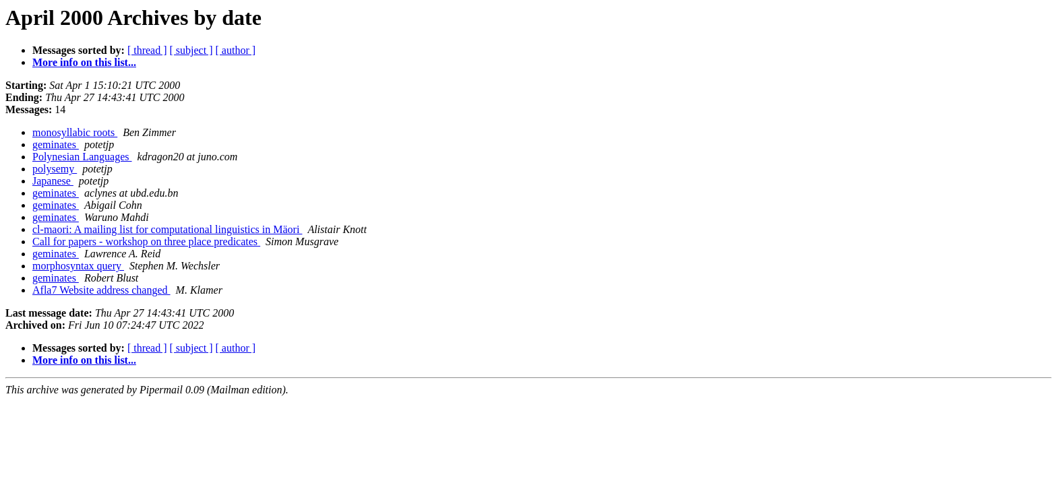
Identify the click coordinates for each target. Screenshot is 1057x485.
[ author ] (236, 50)
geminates (55, 144)
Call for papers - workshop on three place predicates (146, 241)
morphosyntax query (78, 265)
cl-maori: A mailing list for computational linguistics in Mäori (167, 229)
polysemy (54, 168)
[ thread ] (147, 50)
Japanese (52, 181)
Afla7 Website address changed (101, 290)
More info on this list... (84, 62)
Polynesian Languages (82, 156)
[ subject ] (191, 50)
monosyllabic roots (74, 132)
